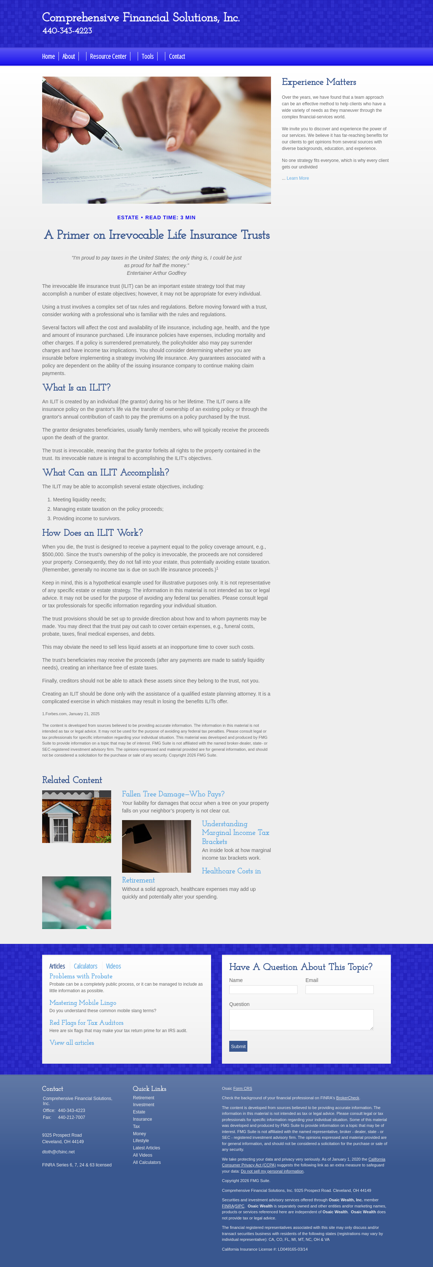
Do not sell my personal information (272, 1171)
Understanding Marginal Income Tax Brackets (235, 833)
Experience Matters (319, 82)
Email (311, 980)
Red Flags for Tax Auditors (86, 1023)
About (68, 56)
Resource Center (108, 56)
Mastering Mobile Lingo (82, 1003)
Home (48, 56)
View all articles (71, 1043)
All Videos (142, 1155)
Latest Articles (146, 1147)
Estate (139, 1112)
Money (139, 1133)
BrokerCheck (348, 1098)
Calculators (85, 966)
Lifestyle (141, 1140)
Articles (57, 966)
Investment (143, 1104)
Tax (136, 1126)
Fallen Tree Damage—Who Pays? (173, 794)
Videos (113, 966)
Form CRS (242, 1088)
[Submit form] (238, 1046)
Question (239, 1004)
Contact (177, 56)
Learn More (298, 178)
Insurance (142, 1119)
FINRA (228, 1206)
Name (236, 980)
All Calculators (147, 1162)
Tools (148, 56)
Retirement (143, 1097)
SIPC (239, 1206)
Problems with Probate (80, 976)
